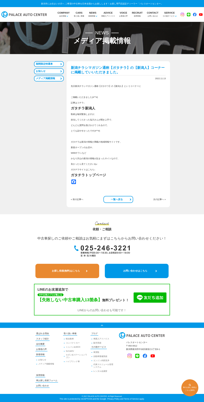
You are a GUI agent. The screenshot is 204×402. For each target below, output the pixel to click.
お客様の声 (123, 13)
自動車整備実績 (100, 356)
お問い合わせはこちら (135, 270)
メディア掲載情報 (45, 78)
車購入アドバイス (108, 13)
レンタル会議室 (100, 371)
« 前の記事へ (77, 199)
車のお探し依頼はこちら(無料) (189, 387)
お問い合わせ (153, 13)
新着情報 (40, 354)
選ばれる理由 (42, 333)
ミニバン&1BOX (73, 347)
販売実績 (97, 343)
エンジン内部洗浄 (101, 360)
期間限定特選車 (44, 64)
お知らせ (40, 71)
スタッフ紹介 (42, 338)
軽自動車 (70, 339)
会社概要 (40, 344)
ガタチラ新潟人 (83, 108)
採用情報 (137, 13)
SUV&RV (70, 351)
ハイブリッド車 (73, 361)
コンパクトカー (73, 343)
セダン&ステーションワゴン (76, 356)
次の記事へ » (159, 199)
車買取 (96, 352)
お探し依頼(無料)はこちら (66, 270)
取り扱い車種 (79, 13)
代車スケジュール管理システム (103, 365)
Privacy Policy (113, 399)
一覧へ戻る (117, 199)
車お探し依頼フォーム (46, 380)
